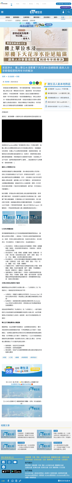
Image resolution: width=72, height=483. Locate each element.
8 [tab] (37, 27)
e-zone (44, 3)
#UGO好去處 (29, 473)
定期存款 (32, 20)
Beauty (31, 3)
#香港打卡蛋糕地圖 (50, 473)
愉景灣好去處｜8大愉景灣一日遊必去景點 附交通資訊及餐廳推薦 (26, 447)
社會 (62, 17)
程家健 (7, 82)
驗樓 (17, 357)
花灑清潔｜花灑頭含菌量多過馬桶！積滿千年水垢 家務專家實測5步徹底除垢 (26, 435)
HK (11, 3)
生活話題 (11, 76)
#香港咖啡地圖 (62, 473)
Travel (17, 3)
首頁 (3, 76)
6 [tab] (41, 24)
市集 (33, 457)
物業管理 (25, 357)
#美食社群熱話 (39, 473)
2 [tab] (34, 24)
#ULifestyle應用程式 (31, 475)
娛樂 (55, 17)
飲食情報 (47, 17)
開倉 (38, 457)
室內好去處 (57, 442)
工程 (11, 357)
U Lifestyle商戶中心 (65, 7)
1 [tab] (32, 24)
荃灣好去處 (29, 459)
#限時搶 (41, 475)
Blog (37, 3)
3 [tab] (36, 24)
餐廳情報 (50, 459)
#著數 (27, 477)
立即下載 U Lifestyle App (64, 3)
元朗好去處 (65, 457)
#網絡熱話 (32, 477)
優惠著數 (16, 17)
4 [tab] (37, 24)
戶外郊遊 (21, 442)
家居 (17, 76)
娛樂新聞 (25, 20)
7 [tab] (36, 27)
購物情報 (36, 17)
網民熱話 (28, 465)
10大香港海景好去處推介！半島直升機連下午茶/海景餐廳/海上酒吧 (62, 447)
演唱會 (7, 17)
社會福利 (65, 459)
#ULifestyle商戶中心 (62, 475)
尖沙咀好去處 (45, 457)
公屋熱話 (17, 20)
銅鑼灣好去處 (55, 457)
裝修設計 (34, 357)
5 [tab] (39, 24)
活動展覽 (28, 457)
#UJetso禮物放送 (50, 475)
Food (24, 3)
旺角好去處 (38, 459)
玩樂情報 (26, 17)
